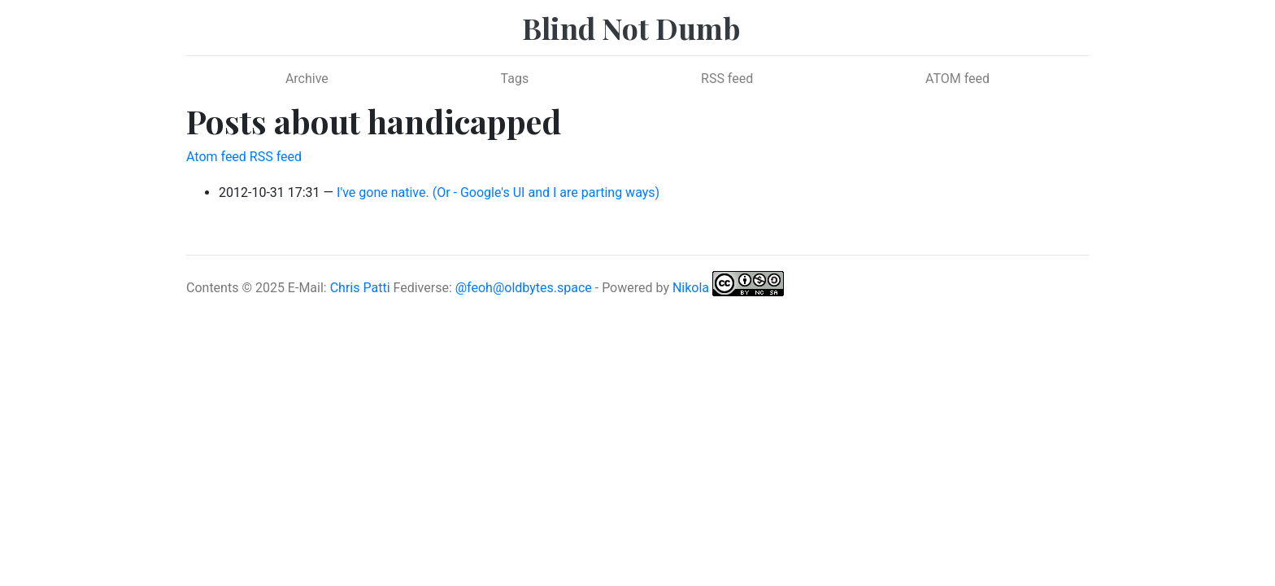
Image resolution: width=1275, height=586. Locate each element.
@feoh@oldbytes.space (523, 287)
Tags (515, 78)
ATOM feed (957, 78)
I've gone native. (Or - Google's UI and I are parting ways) (498, 192)
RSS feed (727, 78)
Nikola (690, 287)
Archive (307, 78)
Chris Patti (360, 287)
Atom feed (216, 156)
